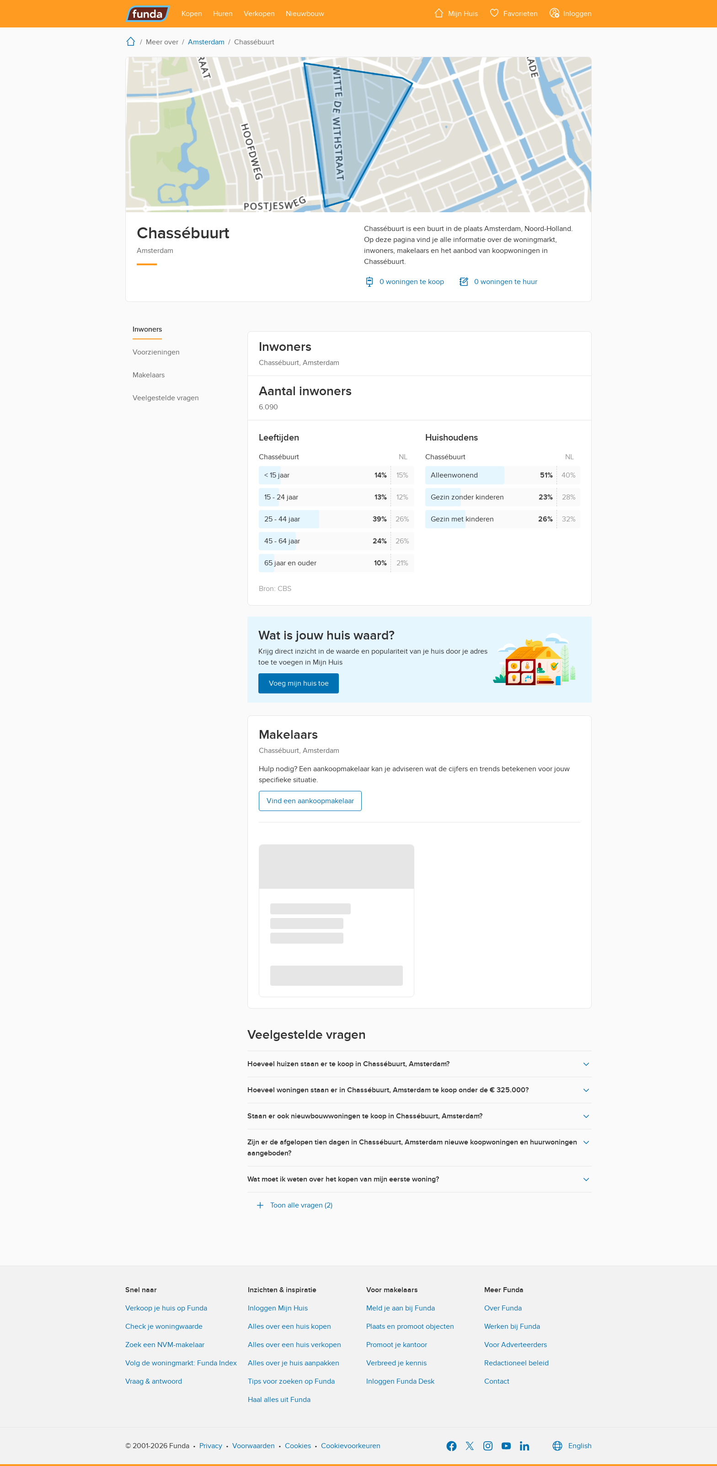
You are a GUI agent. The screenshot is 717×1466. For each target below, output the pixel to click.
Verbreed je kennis (396, 1363)
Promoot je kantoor (396, 1344)
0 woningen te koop (404, 281)
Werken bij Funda (512, 1326)
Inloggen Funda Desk (400, 1381)
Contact (496, 1381)
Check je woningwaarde (164, 1326)
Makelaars (149, 375)
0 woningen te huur (498, 281)
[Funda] (148, 13)
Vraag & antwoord (153, 1381)
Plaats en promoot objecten (410, 1326)
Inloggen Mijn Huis (278, 1308)
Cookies (298, 1445)
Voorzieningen (156, 352)
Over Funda (503, 1308)
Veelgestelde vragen (166, 398)
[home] (132, 41)
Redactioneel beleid (516, 1363)
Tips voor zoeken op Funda (291, 1381)
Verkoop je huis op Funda (166, 1308)
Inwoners (147, 329)
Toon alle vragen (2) (293, 1205)
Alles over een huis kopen (289, 1326)
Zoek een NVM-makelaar (164, 1344)
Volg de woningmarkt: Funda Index (181, 1363)
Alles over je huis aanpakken (293, 1363)
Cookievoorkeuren (350, 1445)
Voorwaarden (253, 1445)
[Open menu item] (192, 14)
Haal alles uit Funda (279, 1399)
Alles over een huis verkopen (294, 1344)
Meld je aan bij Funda (400, 1308)
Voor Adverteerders (515, 1344)
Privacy (210, 1445)
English (571, 1446)
